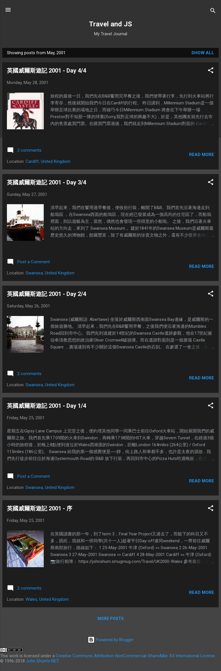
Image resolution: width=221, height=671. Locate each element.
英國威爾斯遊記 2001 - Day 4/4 (46, 70)
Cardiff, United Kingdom (48, 161)
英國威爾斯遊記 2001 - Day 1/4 (46, 405)
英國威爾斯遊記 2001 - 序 (39, 508)
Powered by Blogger (111, 639)
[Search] (212, 11)
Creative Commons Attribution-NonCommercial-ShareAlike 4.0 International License (135, 655)
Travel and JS (110, 24)
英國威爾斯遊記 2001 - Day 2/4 (46, 293)
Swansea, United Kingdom (50, 273)
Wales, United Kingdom (47, 599)
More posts (111, 618)
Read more (201, 154)
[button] (210, 71)
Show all (202, 52)
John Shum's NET (42, 661)
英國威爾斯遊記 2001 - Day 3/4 (46, 182)
